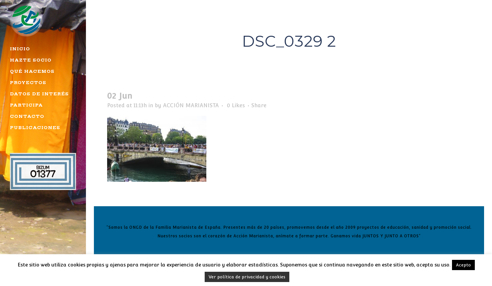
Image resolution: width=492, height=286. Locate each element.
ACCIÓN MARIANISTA (191, 105)
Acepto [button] (463, 264)
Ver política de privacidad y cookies (247, 276)
